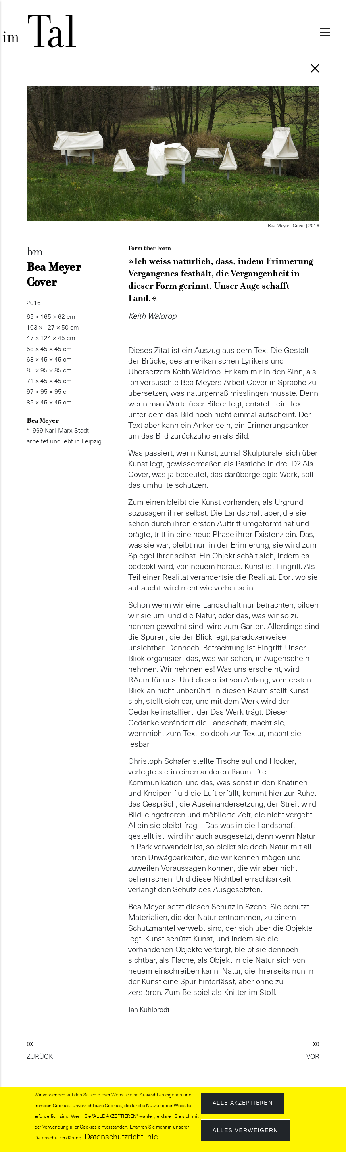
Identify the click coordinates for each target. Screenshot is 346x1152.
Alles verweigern (245, 1130)
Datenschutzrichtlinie (121, 1137)
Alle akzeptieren (243, 1103)
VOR (312, 1057)
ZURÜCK (40, 1057)
